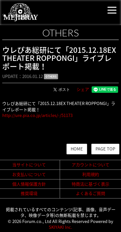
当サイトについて (29, 164)
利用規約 (90, 174)
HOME (77, 149)
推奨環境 (29, 193)
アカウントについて (90, 164)
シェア (82, 89)
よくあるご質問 (90, 193)
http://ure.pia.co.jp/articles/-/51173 (37, 115)
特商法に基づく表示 (90, 184)
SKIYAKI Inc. (60, 227)
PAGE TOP (105, 149)
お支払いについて (29, 174)
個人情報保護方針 (29, 184)
